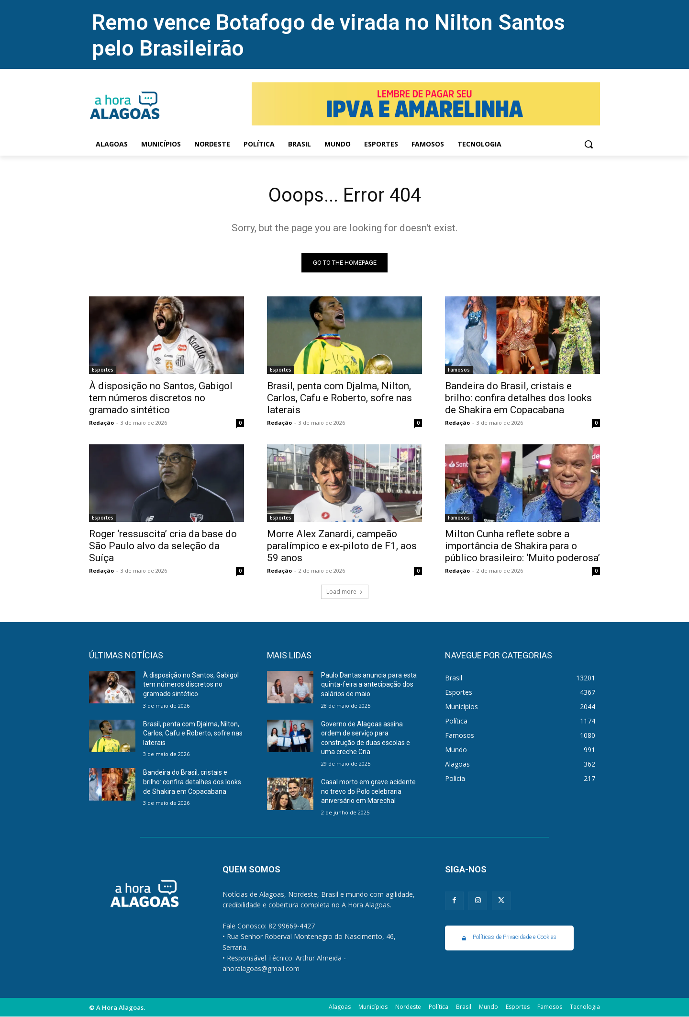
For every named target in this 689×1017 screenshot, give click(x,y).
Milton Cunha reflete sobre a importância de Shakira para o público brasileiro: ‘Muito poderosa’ (522, 546)
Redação (101, 422)
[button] (588, 144)
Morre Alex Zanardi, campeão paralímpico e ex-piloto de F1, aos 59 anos (342, 546)
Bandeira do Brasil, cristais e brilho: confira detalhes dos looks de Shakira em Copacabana (518, 398)
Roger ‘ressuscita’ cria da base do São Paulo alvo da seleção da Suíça (163, 546)
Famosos (459, 369)
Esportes (102, 369)
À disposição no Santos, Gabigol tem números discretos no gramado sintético (161, 398)
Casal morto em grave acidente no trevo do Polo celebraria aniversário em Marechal (368, 791)
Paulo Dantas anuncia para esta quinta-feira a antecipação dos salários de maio (369, 684)
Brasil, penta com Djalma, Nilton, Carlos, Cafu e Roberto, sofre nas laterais (339, 398)
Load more (344, 592)
